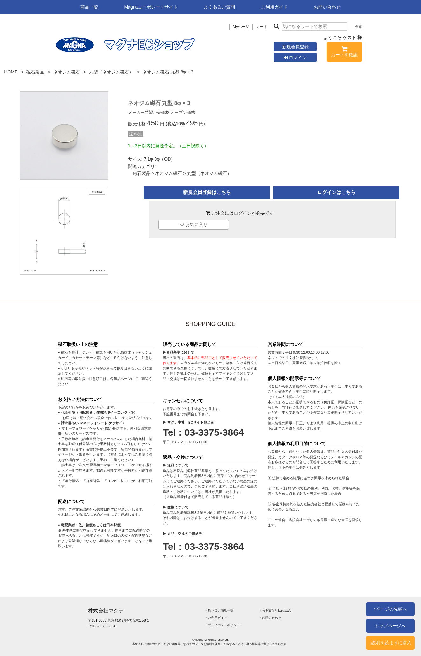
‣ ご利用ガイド (216, 617)
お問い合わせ (327, 7)
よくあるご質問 (219, 7)
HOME (10, 71)
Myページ (241, 26)
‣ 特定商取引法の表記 (275, 610)
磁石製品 (35, 71)
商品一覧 (89, 7)
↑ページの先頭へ (390, 608)
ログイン (295, 57)
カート (261, 26)
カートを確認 (344, 52)
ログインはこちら (336, 192)
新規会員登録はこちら (207, 192)
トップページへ (390, 625)
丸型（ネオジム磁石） (111, 71)
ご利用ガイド (274, 7)
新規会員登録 (295, 46)
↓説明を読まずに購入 (390, 642)
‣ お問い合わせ (270, 617)
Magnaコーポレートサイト (151, 7)
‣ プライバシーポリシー (223, 625)
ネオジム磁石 (66, 71)
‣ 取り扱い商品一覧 (219, 610)
